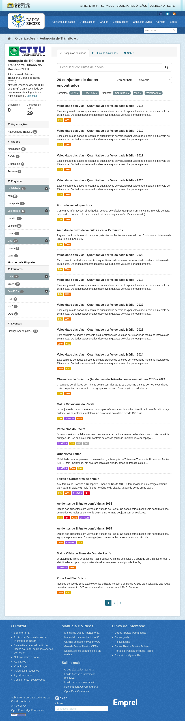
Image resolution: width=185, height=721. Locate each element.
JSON (67, 120)
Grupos (104, 21)
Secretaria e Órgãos (132, 5)
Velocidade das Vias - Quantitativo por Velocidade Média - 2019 (100, 130)
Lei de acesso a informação (79, 682)
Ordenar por (124, 80)
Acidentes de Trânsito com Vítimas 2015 (84, 528)
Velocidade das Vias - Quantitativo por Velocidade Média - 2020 (100, 180)
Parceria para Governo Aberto (81, 686)
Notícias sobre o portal (26, 657)
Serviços (107, 5)
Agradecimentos (23, 675)
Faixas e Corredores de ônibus (78, 478)
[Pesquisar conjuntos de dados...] (109, 67)
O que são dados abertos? (79, 669)
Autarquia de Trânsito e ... (59, 38)
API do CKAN (19, 705)
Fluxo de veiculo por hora (74, 205)
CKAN (61, 698)
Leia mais (32, 95)
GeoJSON (69, 418)
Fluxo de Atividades (104, 53)
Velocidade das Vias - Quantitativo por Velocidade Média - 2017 (100, 155)
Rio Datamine (122, 641)
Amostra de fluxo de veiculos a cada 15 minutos (90, 230)
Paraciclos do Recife (71, 429)
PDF (87, 493)
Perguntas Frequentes (26, 670)
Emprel (125, 703)
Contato (160, 21)
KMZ (79, 443)
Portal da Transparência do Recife (134, 650)
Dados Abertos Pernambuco (130, 632)
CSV (60, 120)
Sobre (173, 21)
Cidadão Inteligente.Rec (128, 655)
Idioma (59, 703)
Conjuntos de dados (63, 21)
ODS (86, 443)
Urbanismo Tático (69, 454)
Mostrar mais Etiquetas (22, 262)
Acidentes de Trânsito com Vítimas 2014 (84, 503)
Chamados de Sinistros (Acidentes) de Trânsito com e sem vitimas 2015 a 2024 (111, 379)
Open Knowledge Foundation (27, 710)
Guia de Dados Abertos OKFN (81, 646)
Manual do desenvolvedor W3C (82, 637)
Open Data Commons (76, 691)
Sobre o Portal (22, 632)
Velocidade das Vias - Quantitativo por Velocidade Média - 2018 (100, 279)
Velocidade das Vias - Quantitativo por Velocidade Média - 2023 (100, 254)
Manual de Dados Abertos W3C (82, 632)
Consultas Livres (142, 21)
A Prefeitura (89, 5)
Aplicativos (20, 661)
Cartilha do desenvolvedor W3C (82, 641)
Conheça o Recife (162, 5)
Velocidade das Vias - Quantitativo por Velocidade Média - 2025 (100, 329)
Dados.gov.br (122, 637)
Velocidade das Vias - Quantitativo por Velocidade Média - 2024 (100, 354)
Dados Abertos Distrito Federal (132, 646)
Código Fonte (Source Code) (30, 679)
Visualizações (120, 21)
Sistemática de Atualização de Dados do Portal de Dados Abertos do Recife (33, 649)
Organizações (87, 21)
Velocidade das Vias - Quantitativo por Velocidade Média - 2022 (100, 304)
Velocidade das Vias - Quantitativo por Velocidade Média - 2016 (100, 105)
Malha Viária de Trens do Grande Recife (84, 553)
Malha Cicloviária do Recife (75, 404)
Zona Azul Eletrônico (71, 578)
